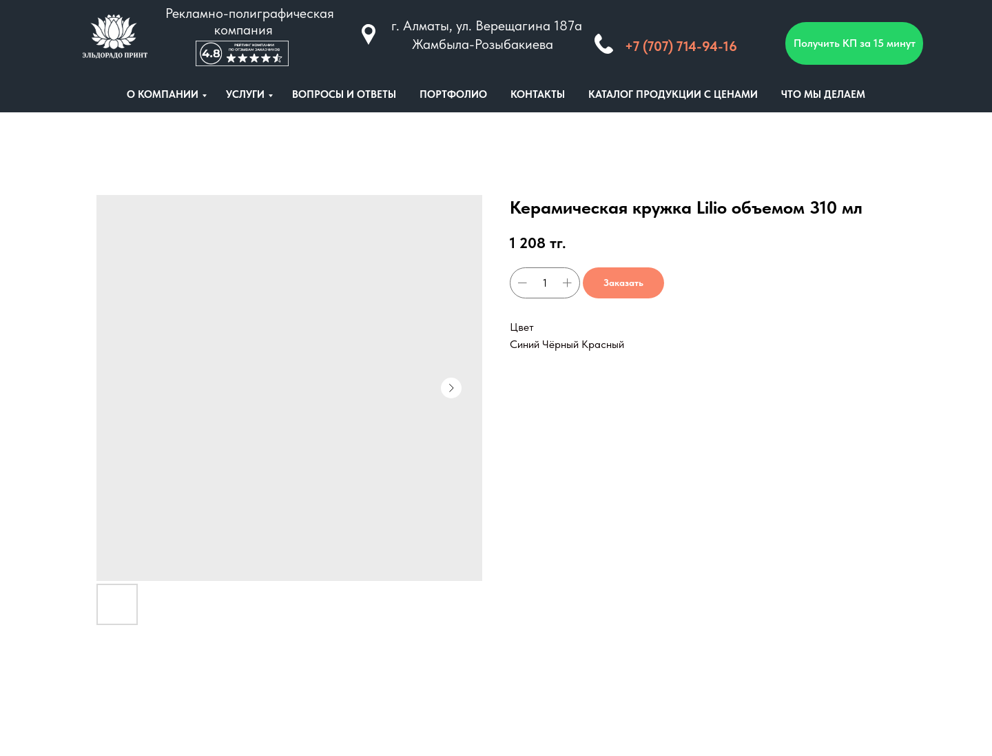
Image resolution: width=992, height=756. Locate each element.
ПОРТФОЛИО (453, 94)
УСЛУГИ (245, 94)
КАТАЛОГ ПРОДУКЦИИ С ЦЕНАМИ (673, 94)
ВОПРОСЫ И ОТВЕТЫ (344, 94)
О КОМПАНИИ (162, 94)
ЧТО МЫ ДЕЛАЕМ (823, 94)
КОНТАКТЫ (537, 94)
